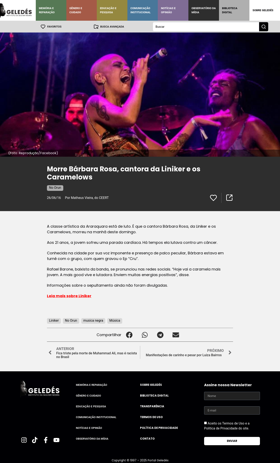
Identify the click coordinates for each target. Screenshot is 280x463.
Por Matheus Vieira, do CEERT (87, 198)
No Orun (55, 187)
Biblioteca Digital (229, 10)
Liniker (54, 320)
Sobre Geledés (262, 10)
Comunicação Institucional (140, 10)
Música (114, 320)
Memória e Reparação (47, 10)
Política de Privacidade (159, 428)
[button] (129, 334)
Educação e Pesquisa (108, 10)
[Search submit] (263, 26)
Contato (147, 438)
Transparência (152, 406)
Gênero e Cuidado (75, 10)
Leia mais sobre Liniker (69, 295)
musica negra (93, 320)
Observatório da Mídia (203, 10)
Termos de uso (151, 417)
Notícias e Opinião (168, 10)
